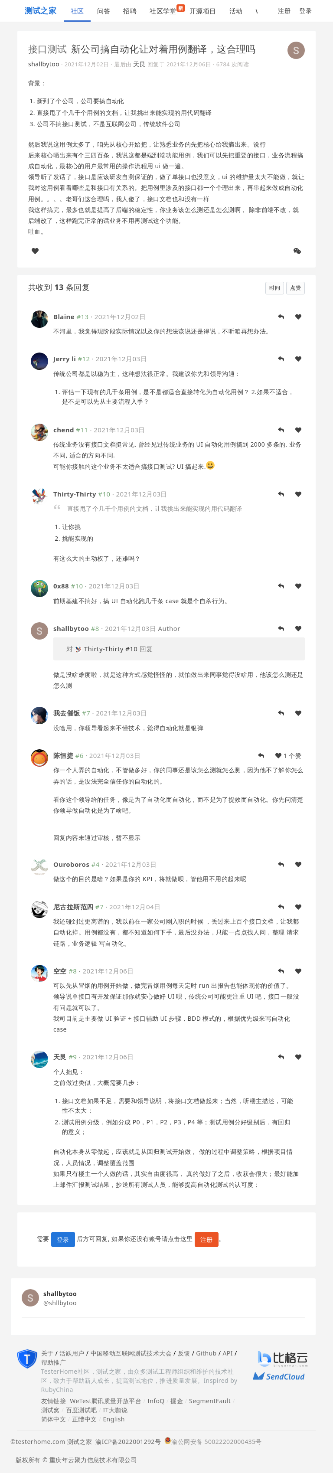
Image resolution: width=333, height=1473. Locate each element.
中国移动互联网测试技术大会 (131, 1353)
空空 (60, 971)
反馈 (184, 1353)
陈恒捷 (63, 755)
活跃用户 (72, 1353)
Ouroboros (71, 864)
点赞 (295, 287)
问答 (104, 11)
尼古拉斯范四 (73, 906)
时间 (274, 287)
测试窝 (50, 1410)
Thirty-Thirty (74, 494)
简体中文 (53, 1419)
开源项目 (202, 11)
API (227, 1353)
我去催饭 (66, 713)
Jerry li (64, 358)
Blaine (64, 316)
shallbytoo (43, 64)
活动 (236, 11)
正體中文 (84, 1419)
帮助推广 (53, 1362)
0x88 (61, 585)
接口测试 (47, 48)
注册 (284, 11)
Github (206, 1353)
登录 (305, 11)
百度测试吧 (81, 1410)
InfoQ (156, 1401)
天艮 (139, 64)
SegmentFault (210, 1401)
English (114, 1419)
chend (63, 429)
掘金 (176, 1401)
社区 (77, 11)
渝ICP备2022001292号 (126, 1441)
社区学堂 (166, 9)
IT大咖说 (115, 1410)
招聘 (130, 11)
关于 (47, 1353)
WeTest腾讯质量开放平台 (105, 1401)
